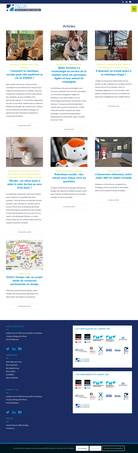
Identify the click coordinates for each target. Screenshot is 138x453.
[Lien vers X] (123, 2)
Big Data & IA (15, 64)
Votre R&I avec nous (14, 362)
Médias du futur (19, 174)
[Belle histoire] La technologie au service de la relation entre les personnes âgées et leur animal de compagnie (69, 75)
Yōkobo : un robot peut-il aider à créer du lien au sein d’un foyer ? (24, 184)
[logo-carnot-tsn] (23, 9)
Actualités (10, 374)
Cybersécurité (25, 171)
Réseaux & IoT (27, 64)
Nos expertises (12, 365)
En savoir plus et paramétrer (113, 448)
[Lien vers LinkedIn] (126, 2)
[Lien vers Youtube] (130, 2)
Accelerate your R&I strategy (17, 425)
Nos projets (10, 371)
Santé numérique (74, 64)
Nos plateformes (12, 368)
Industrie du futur (115, 64)
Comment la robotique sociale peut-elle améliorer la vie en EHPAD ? (24, 74)
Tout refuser (95, 448)
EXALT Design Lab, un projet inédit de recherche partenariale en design (24, 280)
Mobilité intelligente (33, 174)
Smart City (38, 177)
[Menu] (134, 9)
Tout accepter (82, 448)
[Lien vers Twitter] (8, 349)
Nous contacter (12, 377)
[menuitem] (134, 9)
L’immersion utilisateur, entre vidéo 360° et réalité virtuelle (113, 176)
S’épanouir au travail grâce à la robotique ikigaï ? (113, 72)
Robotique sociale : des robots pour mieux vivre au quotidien (69, 177)
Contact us (10, 428)
